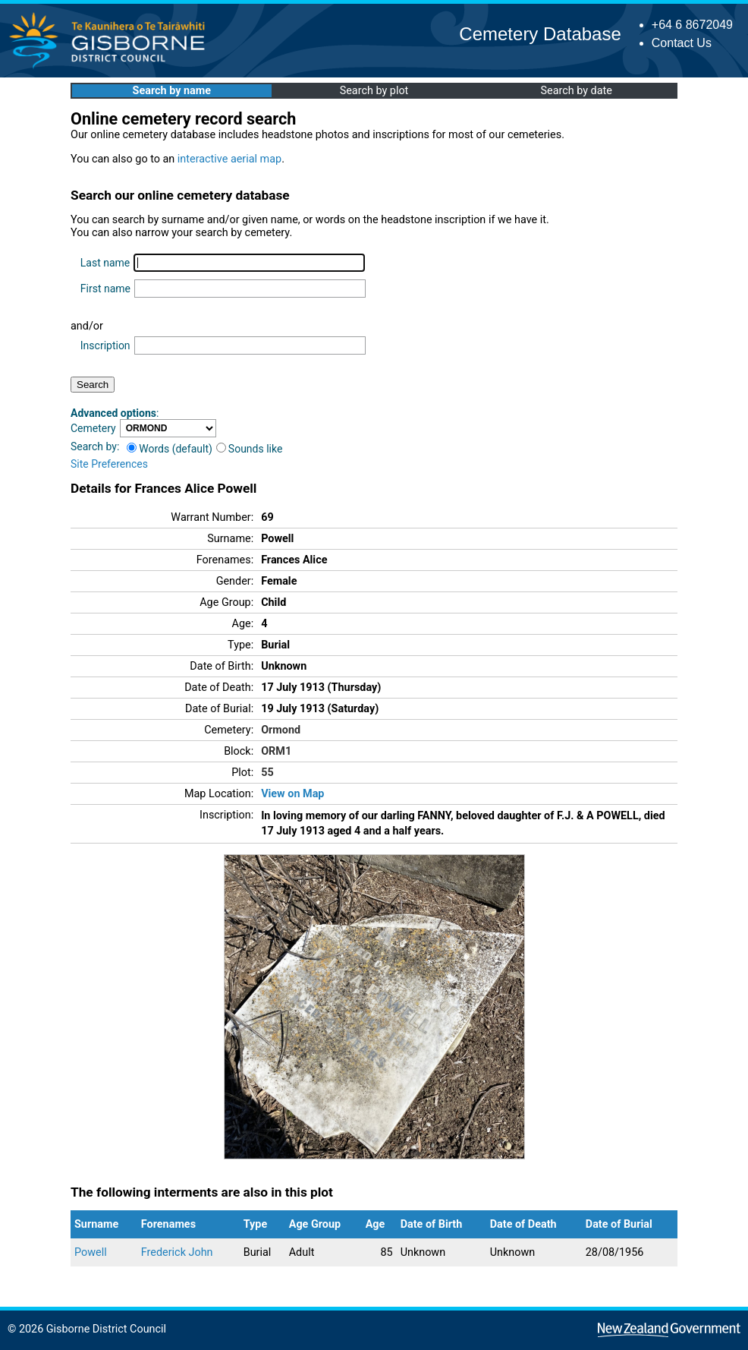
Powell (90, 1252)
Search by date (575, 90)
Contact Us (682, 42)
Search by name (172, 90)
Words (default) (169, 449)
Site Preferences (109, 464)
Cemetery (93, 428)
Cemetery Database (540, 34)
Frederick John (177, 1252)
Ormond (280, 730)
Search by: (95, 446)
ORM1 (276, 751)
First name (105, 288)
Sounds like (249, 449)
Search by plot (374, 90)
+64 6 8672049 (692, 24)
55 (267, 772)
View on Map (292, 793)
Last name (105, 263)
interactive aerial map (229, 159)
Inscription (105, 345)
